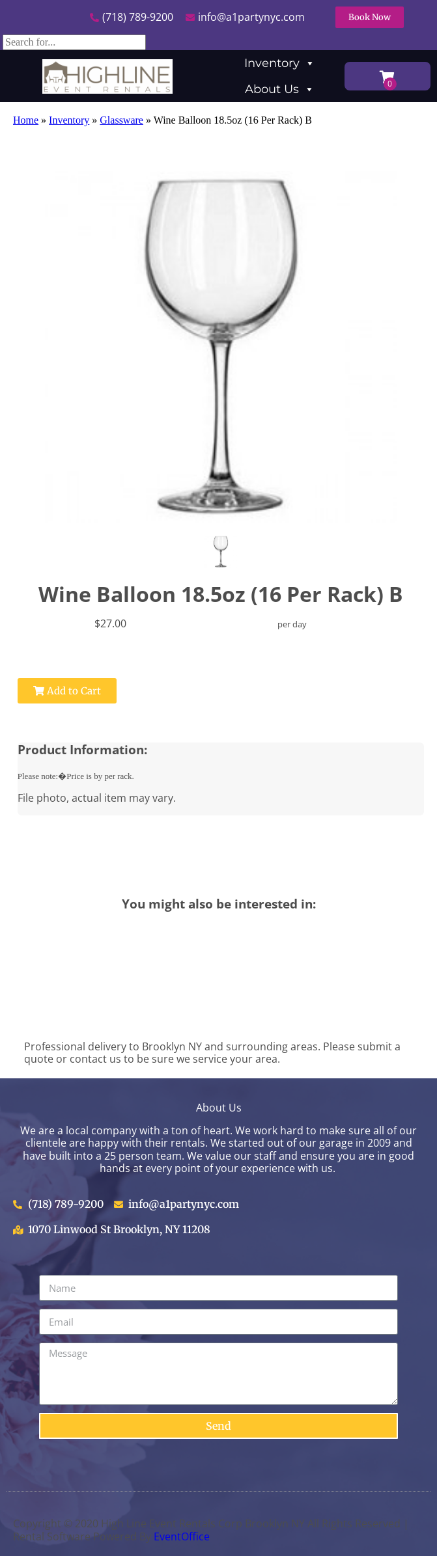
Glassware (121, 120)
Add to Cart (67, 691)
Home (25, 120)
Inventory (279, 63)
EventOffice (182, 1536)
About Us (280, 89)
